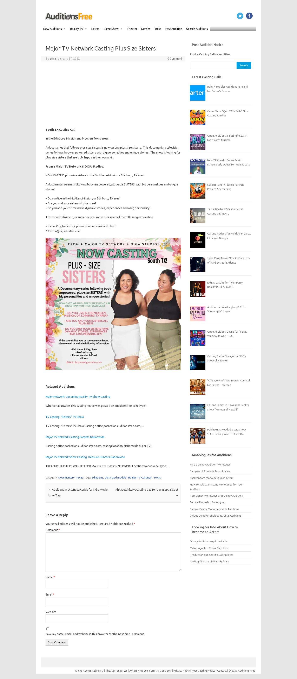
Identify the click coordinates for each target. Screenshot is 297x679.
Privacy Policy (181, 670)
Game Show (113, 29)
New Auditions (54, 29)
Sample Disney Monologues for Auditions (214, 509)
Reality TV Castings (140, 477)
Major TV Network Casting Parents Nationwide (75, 437)
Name (50, 577)
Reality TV (78, 29)
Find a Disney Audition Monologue (210, 464)
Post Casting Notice (203, 670)
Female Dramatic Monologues (208, 502)
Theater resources (116, 670)
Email (50, 594)
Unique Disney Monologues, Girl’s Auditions (215, 515)
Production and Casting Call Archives (211, 554)
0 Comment (174, 58)
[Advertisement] (113, 94)
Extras (95, 28)
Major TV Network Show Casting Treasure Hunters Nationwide (85, 457)
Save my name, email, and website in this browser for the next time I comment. (95, 634)
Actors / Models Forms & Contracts (150, 670)
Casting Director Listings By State (209, 561)
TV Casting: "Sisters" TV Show (65, 417)
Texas (79, 477)
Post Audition (173, 28)
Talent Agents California (89, 670)
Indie (158, 28)
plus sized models (115, 477)
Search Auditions (197, 28)
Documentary (66, 477)
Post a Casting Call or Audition (210, 54)
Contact (222, 670)
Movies (146, 28)
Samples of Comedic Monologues (210, 471)
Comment (53, 530)
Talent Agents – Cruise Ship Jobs (209, 548)
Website (51, 612)
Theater (132, 28)
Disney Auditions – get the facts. (209, 541)
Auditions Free (246, 670)
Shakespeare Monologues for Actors (211, 477)
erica (53, 58)
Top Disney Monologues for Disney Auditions (217, 495)
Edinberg (97, 477)
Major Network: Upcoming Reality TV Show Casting (78, 396)
